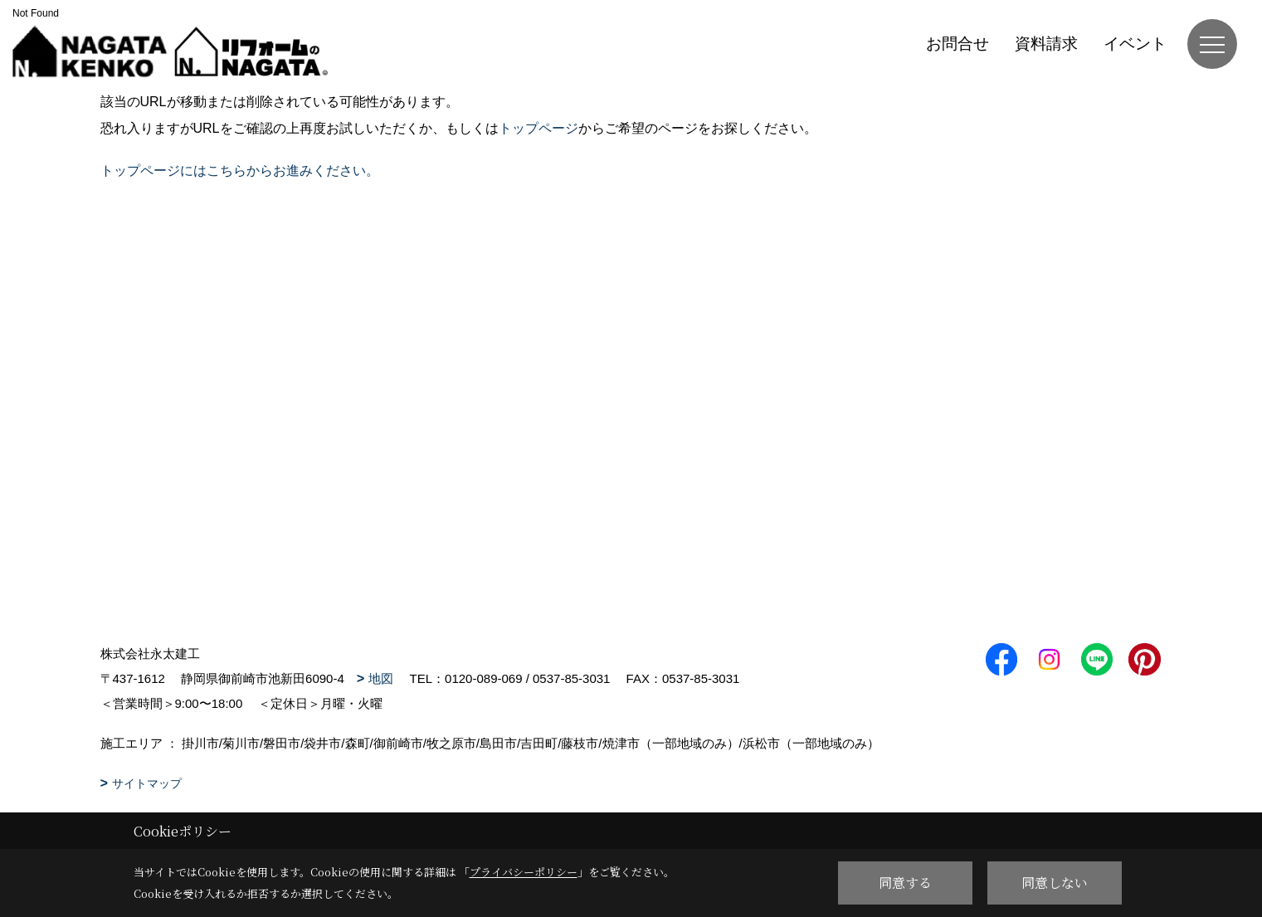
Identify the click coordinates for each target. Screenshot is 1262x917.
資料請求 (1046, 43)
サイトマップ (147, 783)
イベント (1135, 43)
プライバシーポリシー (523, 872)
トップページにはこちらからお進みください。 (239, 170)
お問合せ (957, 43)
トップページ (538, 128)
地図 (380, 678)
